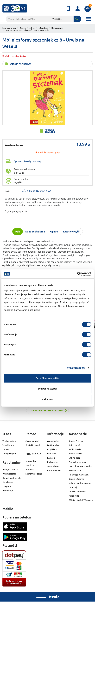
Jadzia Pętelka (76, 440)
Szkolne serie (75, 470)
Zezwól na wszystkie (47, 378)
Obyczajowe (57, 27)
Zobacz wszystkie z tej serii (46, 410)
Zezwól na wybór (47, 388)
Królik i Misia (75, 449)
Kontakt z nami (32, 445)
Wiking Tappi (75, 457)
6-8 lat (32, 27)
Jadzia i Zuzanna (76, 478)
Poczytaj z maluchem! (79, 474)
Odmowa (47, 399)
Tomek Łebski (75, 453)
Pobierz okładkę (50, 131)
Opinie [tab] (54, 231)
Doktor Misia (53, 445)
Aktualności (52, 440)
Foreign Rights (9, 453)
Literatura (43, 27)
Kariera (5, 449)
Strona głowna (9, 27)
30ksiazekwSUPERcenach (81, 500)
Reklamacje (7, 490)
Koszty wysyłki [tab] (71, 231)
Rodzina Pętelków (77, 491)
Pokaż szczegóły (75, 367)
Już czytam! (74, 445)
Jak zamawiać (32, 440)
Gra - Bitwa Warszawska (80, 466)
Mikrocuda (74, 495)
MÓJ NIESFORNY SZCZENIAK (36, 190)
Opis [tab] (17, 231)
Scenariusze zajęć (33, 473)
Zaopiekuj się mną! (77, 462)
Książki (23, 27)
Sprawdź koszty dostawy (27, 161)
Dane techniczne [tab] (35, 231)
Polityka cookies (10, 469)
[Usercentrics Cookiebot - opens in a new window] (77, 274)
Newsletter (30, 461)
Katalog (51, 457)
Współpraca (8, 445)
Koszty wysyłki (54, 470)
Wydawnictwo (9, 440)
